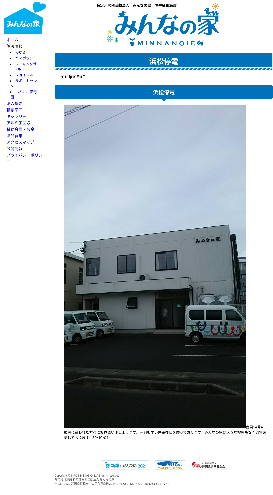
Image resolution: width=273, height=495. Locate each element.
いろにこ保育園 (23, 94)
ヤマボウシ (24, 58)
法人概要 (14, 103)
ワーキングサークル (23, 66)
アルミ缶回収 (18, 122)
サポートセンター (23, 83)
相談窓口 (14, 109)
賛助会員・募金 (20, 129)
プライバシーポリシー (24, 158)
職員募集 (14, 135)
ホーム (12, 39)
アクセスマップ (20, 142)
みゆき (20, 52)
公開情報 (14, 148)
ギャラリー (16, 116)
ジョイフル (24, 75)
